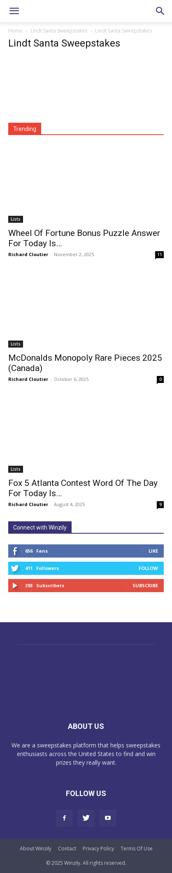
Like (153, 551)
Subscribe (145, 585)
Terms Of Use (137, 848)
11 (159, 254)
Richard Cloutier (28, 254)
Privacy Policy (98, 848)
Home (15, 30)
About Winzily (35, 848)
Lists (16, 219)
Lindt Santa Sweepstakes (58, 30)
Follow (148, 568)
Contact (67, 848)
